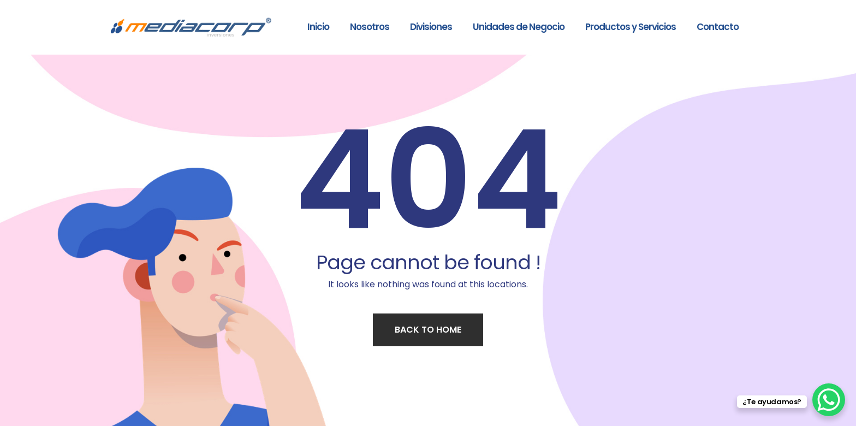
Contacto (718, 26)
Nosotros (369, 26)
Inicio (318, 26)
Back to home (428, 329)
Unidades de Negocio (518, 26)
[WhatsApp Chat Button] (828, 399)
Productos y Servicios (630, 26)
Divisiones (431, 26)
